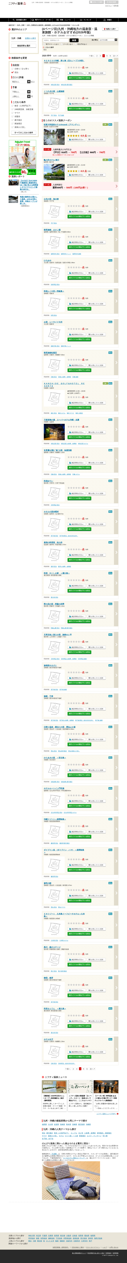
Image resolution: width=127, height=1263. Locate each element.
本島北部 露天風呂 (66, 84)
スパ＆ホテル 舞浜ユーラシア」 (74, 1158)
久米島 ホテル (63, 940)
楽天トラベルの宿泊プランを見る (79, 78)
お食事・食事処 (90, 1133)
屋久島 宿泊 (54, 597)
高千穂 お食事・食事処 (66, 720)
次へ (114, 56)
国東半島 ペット (66, 346)
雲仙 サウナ (61, 907)
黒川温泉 (83, 1238)
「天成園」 (54, 1154)
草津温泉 (31, 1238)
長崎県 (62, 1124)
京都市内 (76, 1241)
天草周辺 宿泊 (55, 505)
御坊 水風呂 (79, 413)
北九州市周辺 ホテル (70, 812)
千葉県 (44, 1235)
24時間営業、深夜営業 (24, 109)
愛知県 (86, 1235)
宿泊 (43, 1133)
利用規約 (108, 1253)
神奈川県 (31, 1235)
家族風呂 (82, 1136)
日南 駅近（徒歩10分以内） (66, 1063)
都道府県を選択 (23, 46)
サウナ (44, 1136)
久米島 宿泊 (54, 940)
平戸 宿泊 (54, 115)
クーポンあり (68, 44)
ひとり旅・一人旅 (71, 1136)
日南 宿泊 (54, 1063)
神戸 (90, 1241)
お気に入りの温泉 (96, 2)
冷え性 (80, 1133)
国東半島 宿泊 (55, 346)
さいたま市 (50, 1241)
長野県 (80, 1235)
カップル (74, 1133)
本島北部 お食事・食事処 (69, 443)
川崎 (34, 1241)
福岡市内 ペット (66, 254)
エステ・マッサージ (94, 1136)
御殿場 (62, 1241)
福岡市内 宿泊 (55, 254)
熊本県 (68, 1124)
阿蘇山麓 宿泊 (55, 628)
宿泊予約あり (82, 44)
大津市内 (84, 1241)
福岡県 (44, 1124)
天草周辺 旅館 (82, 659)
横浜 (30, 1241)
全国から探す (30, 38)
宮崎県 (74, 1124)
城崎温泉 (51, 1238)
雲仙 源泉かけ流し (74, 751)
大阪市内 (69, 1241)
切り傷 (105, 1136)
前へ (92, 56)
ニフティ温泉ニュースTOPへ (106, 1114)
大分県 (50, 1124)
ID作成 (116, 6)
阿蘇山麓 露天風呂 (66, 628)
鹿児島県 (81, 1124)
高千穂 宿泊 (54, 536)
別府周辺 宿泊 (55, 284)
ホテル (61, 1136)
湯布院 (90, 1238)
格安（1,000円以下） (61, 1133)
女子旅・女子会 (47, 1139)
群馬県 (56, 1235)
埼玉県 (38, 1235)
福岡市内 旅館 (76, 254)
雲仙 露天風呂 (62, 751)
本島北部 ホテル (83, 443)
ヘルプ (104, 1247)
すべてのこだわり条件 (23, 133)
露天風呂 (49, 1133)
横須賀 (39, 1241)
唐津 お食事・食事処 (64, 566)
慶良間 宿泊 (54, 843)
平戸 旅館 (61, 115)
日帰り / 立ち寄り (22, 69)
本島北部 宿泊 (55, 84)
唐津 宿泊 (54, 566)
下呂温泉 (59, 1238)
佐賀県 (56, 1124)
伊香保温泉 (67, 1238)
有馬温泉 (43, 1238)
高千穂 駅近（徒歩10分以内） (68, 536)
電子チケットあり (52, 44)
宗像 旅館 (75, 377)
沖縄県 (88, 1124)
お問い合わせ (113, 1247)
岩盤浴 (17, 116)
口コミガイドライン (93, 1247)
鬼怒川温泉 (98, 1238)
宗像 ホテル (76, 474)
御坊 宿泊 (54, 413)
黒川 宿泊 (54, 971)
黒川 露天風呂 (62, 971)
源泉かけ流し (53, 1136)
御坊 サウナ (70, 413)
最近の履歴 (111, 2)
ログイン (108, 6)
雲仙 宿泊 (54, 751)
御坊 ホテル (61, 413)
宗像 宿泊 (54, 377)
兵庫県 (50, 1235)
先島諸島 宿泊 (55, 782)
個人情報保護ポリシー (79, 1253)
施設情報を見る (77, 73)
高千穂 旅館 (63, 689)
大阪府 (68, 1235)
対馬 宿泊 (54, 315)
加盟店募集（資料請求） (61, 1247)
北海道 (74, 1235)
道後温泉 (76, 1238)
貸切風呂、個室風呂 (104, 1133)
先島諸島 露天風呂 (66, 782)
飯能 (57, 1241)
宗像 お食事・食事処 (64, 377)
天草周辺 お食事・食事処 (69, 659)
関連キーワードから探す (18, 1244)
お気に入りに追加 (97, 73)
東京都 (62, 1235)
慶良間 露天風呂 (64, 843)
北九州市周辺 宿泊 (56, 812)
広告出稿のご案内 (78, 1247)
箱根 (37, 1238)
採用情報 (115, 1253)
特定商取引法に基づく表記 (95, 1253)
